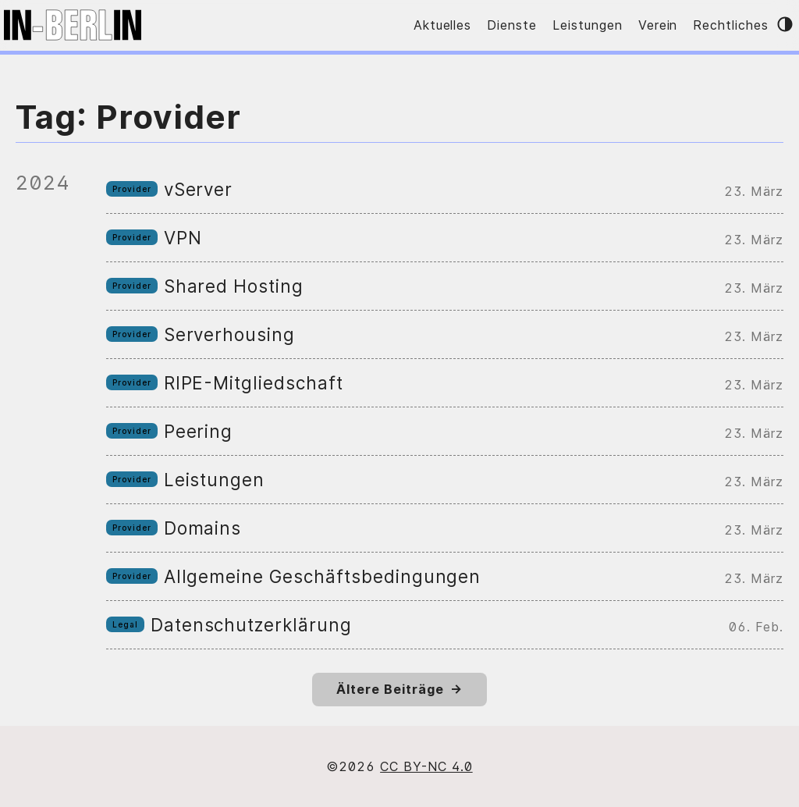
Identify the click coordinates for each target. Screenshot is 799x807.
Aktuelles (443, 25)
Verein (658, 25)
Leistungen (587, 25)
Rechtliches (731, 25)
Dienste (512, 25)
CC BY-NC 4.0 (426, 766)
